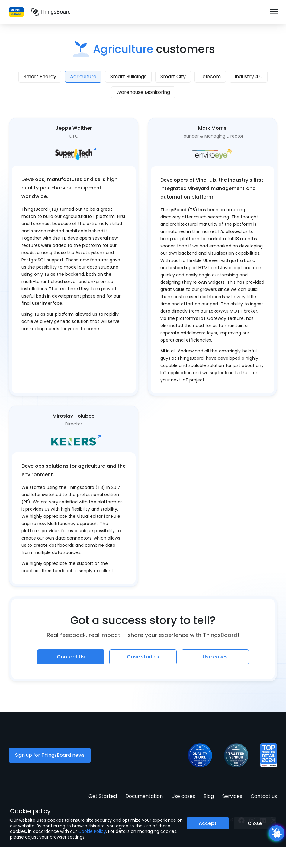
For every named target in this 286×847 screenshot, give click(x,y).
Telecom (210, 76)
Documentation (144, 796)
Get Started (102, 796)
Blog (209, 796)
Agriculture (83, 76)
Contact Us (71, 656)
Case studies (143, 656)
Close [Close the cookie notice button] (255, 823)
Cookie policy (30, 811)
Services (232, 796)
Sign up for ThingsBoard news (50, 755)
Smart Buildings (128, 76)
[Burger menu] (273, 12)
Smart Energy (40, 76)
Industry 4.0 (248, 76)
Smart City (173, 76)
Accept (208, 823)
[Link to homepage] (51, 12)
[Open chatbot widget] (276, 833)
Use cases (215, 656)
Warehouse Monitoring (143, 92)
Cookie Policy (92, 831)
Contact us (264, 796)
